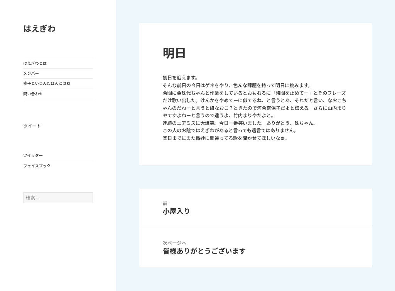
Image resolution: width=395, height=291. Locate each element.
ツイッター (33, 155)
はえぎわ (39, 29)
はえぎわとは (35, 63)
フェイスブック (37, 165)
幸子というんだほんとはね (46, 83)
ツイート (32, 126)
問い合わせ (33, 93)
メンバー (31, 73)
